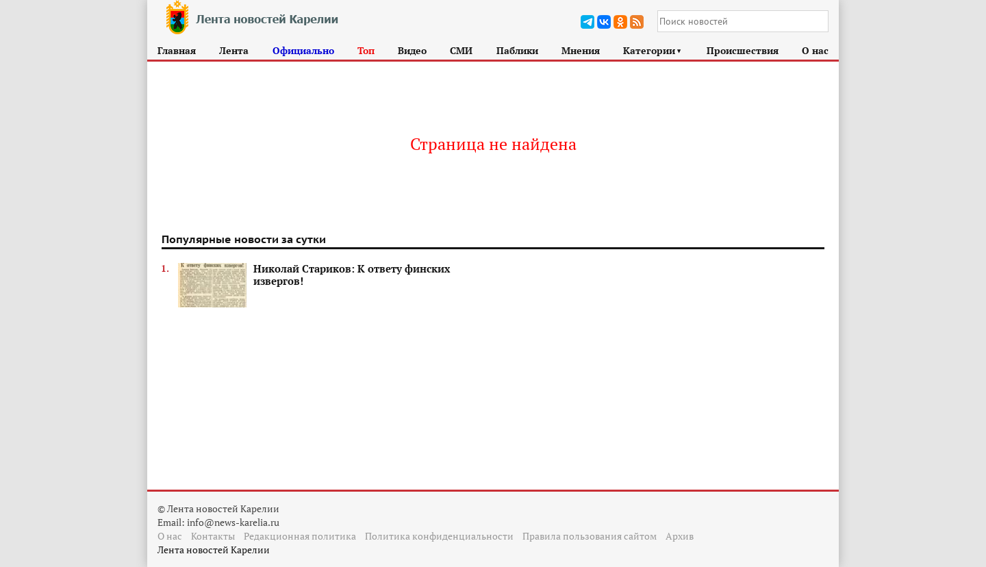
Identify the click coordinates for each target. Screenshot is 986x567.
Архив (680, 535)
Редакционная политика (300, 535)
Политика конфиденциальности (439, 535)
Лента (234, 50)
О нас (815, 50)
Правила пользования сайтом (589, 535)
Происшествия (743, 50)
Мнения (580, 50)
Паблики (517, 50)
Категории (653, 50)
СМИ (461, 50)
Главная (176, 50)
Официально (303, 50)
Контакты (213, 535)
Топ (366, 50)
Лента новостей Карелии (213, 549)
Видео (412, 50)
